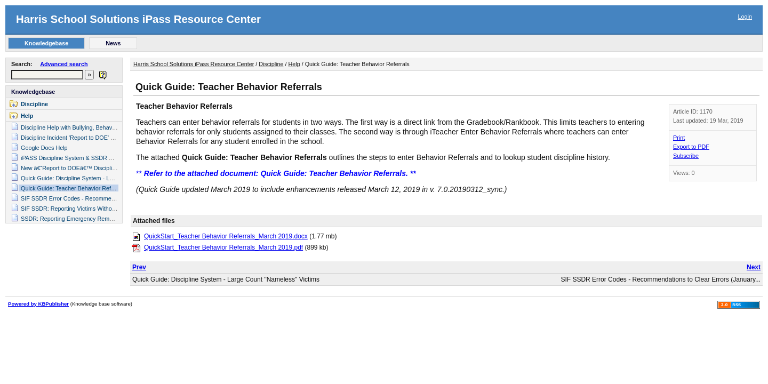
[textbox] (47, 74)
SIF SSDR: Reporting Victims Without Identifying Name (91, 208)
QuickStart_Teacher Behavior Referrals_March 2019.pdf (223, 247)
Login (745, 16)
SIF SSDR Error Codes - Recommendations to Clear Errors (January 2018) (116, 198)
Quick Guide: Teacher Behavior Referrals (73, 188)
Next (754, 267)
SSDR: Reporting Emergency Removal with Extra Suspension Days (107, 218)
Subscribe (686, 156)
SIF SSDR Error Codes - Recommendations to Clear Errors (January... (661, 279)
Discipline (34, 104)
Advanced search (63, 64)
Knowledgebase (33, 92)
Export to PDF (691, 146)
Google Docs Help (44, 148)
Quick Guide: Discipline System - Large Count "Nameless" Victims (105, 178)
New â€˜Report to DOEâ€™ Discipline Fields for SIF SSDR (96, 168)
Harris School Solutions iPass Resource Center (138, 19)
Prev (139, 267)
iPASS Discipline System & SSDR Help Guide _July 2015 (94, 158)
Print (679, 137)
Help (27, 116)
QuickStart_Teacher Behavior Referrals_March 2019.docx (226, 236)
